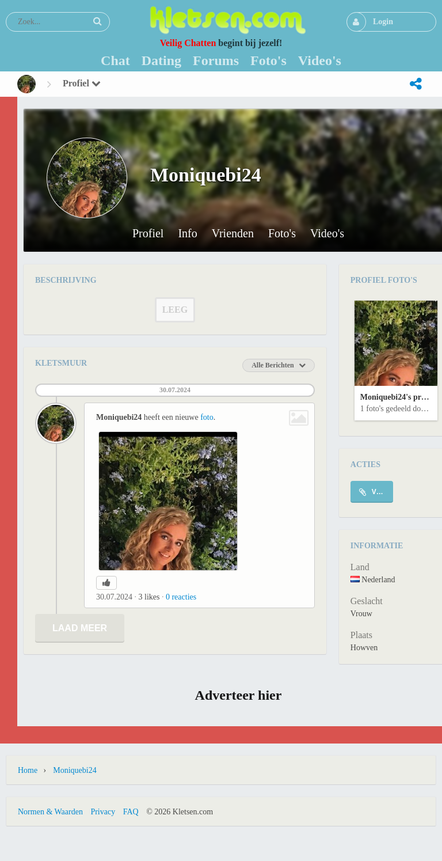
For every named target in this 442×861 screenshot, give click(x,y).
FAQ (131, 811)
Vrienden (233, 233)
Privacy (102, 811)
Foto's (282, 233)
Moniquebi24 (74, 770)
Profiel (82, 83)
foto (207, 417)
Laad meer (79, 628)
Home (27, 770)
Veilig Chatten (188, 43)
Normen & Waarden (50, 811)
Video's (327, 233)
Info (187, 233)
